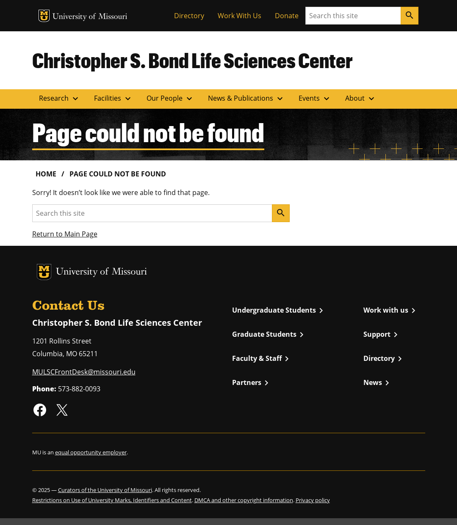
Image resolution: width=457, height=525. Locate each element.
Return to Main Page (64, 234)
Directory (189, 15)
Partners (251, 383)
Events (315, 98)
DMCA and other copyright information (243, 500)
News (377, 383)
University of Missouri (90, 17)
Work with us (390, 310)
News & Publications (246, 98)
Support (382, 335)
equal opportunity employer (91, 452)
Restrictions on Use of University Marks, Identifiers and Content (112, 500)
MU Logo (44, 16)
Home (46, 174)
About (361, 98)
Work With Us (239, 15)
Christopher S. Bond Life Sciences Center (192, 60)
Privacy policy (313, 500)
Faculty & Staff (262, 359)
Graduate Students (269, 335)
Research (59, 98)
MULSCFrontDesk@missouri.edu (84, 372)
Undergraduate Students (279, 310)
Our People (170, 98)
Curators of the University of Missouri (105, 490)
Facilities (113, 98)
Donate (287, 15)
